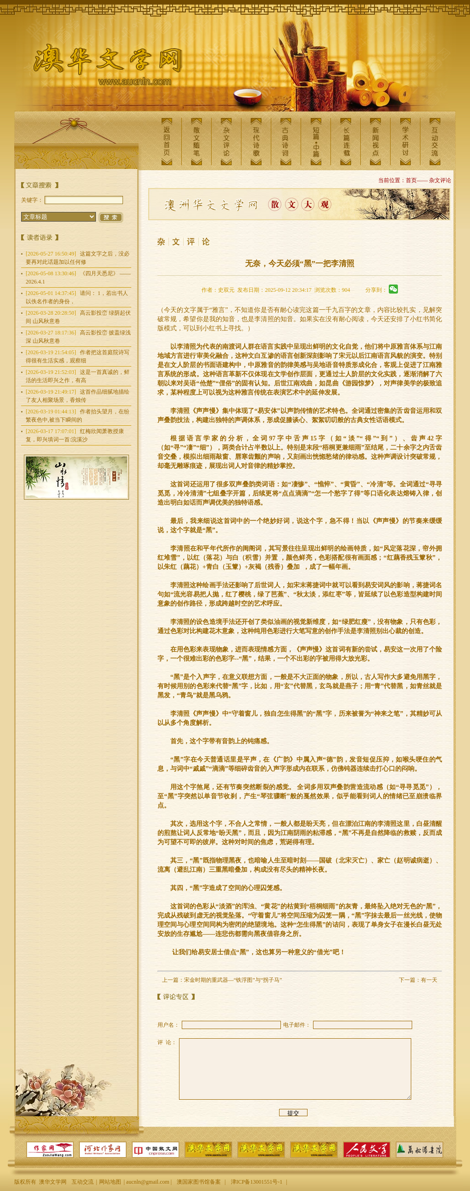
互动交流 (435, 141)
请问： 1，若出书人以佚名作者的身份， (77, 297)
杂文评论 (226, 141)
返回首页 (166, 141)
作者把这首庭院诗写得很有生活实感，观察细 (77, 356)
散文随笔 (196, 141)
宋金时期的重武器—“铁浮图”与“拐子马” (233, 980)
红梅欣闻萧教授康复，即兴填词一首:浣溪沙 (75, 435)
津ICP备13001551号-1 (257, 1182)
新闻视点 (375, 141)
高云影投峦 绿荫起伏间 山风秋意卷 (78, 317)
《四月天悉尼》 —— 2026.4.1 (78, 277)
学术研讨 (405, 141)
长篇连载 (345, 141)
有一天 (429, 980)
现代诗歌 (256, 141)
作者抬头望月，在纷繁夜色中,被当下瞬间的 (77, 415)
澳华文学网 (100, 67)
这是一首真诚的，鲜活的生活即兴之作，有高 (77, 376)
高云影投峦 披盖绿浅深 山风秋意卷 (78, 336)
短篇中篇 (315, 141)
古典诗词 (285, 141)
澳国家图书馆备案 (199, 1182)
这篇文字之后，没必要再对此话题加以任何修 (77, 257)
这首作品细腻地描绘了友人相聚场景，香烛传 (77, 396)
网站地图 (110, 1182)
